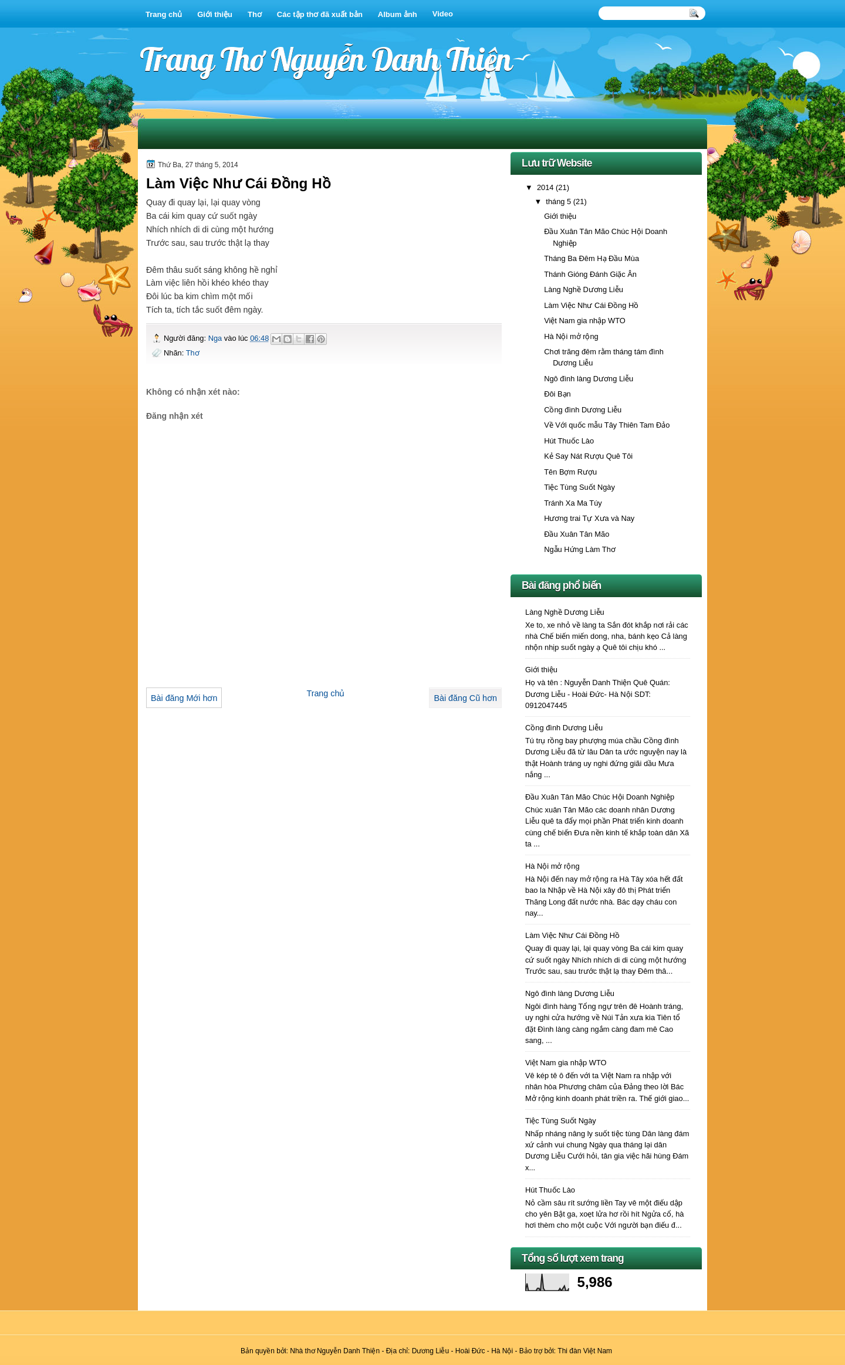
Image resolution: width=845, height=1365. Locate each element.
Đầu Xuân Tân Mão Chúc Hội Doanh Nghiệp (599, 796)
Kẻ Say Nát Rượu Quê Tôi (588, 456)
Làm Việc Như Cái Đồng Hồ (591, 305)
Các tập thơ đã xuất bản (320, 14)
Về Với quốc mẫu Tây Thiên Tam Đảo (607, 425)
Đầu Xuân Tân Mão (576, 534)
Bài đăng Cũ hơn (465, 698)
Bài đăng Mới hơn (184, 698)
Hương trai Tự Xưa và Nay (589, 518)
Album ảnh (397, 14)
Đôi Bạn (557, 393)
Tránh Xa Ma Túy (573, 503)
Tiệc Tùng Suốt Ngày (579, 487)
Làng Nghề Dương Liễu (583, 289)
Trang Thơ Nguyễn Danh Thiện (326, 59)
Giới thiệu (214, 14)
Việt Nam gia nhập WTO (585, 320)
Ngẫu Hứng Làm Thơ (580, 549)
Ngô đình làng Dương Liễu (588, 378)
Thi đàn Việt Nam (584, 1351)
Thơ (255, 14)
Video (442, 13)
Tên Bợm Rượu (570, 472)
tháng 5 (559, 201)
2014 (546, 187)
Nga (216, 338)
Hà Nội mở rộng (571, 336)
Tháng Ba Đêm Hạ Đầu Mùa (591, 258)
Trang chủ (164, 14)
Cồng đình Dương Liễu (582, 409)
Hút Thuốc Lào (569, 440)
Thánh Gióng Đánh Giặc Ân (590, 274)
